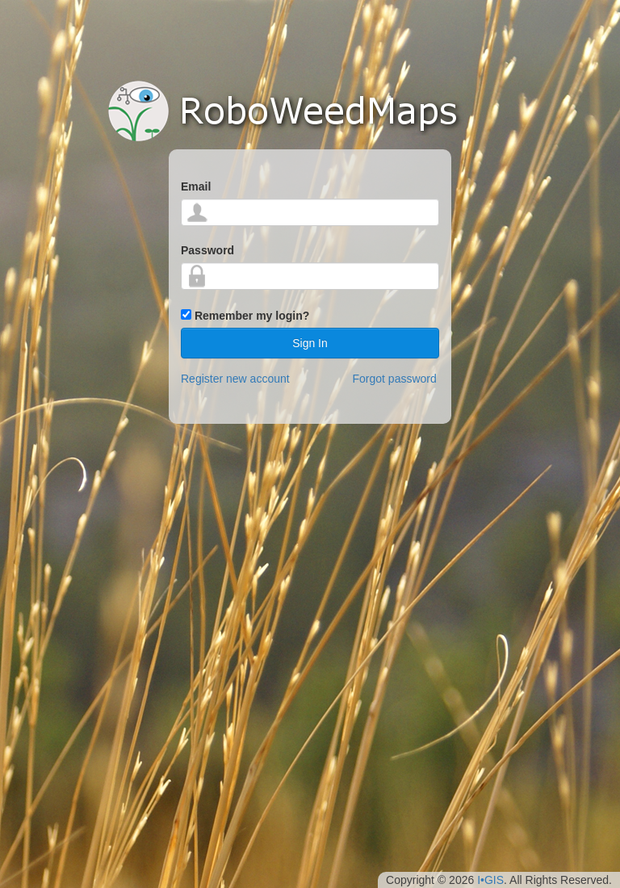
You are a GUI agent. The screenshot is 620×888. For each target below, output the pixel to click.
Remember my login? (252, 315)
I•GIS (490, 879)
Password (207, 250)
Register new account (235, 378)
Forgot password (395, 378)
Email (196, 186)
